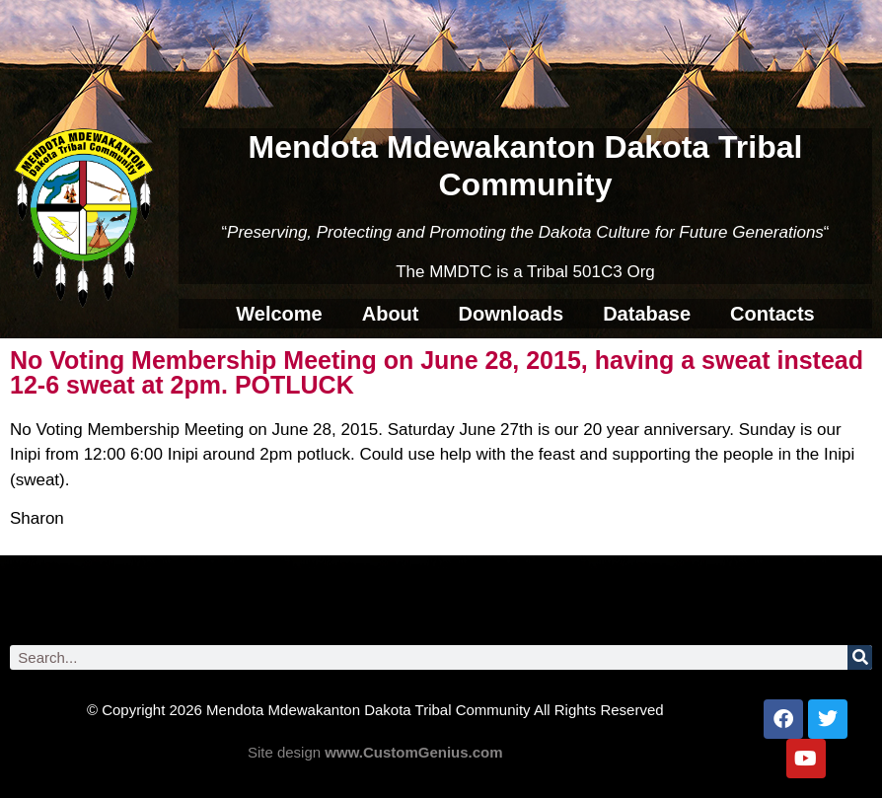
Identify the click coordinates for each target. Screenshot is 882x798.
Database (647, 314)
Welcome (279, 314)
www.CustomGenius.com (413, 752)
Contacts (772, 314)
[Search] (859, 657)
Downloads (510, 314)
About (390, 314)
